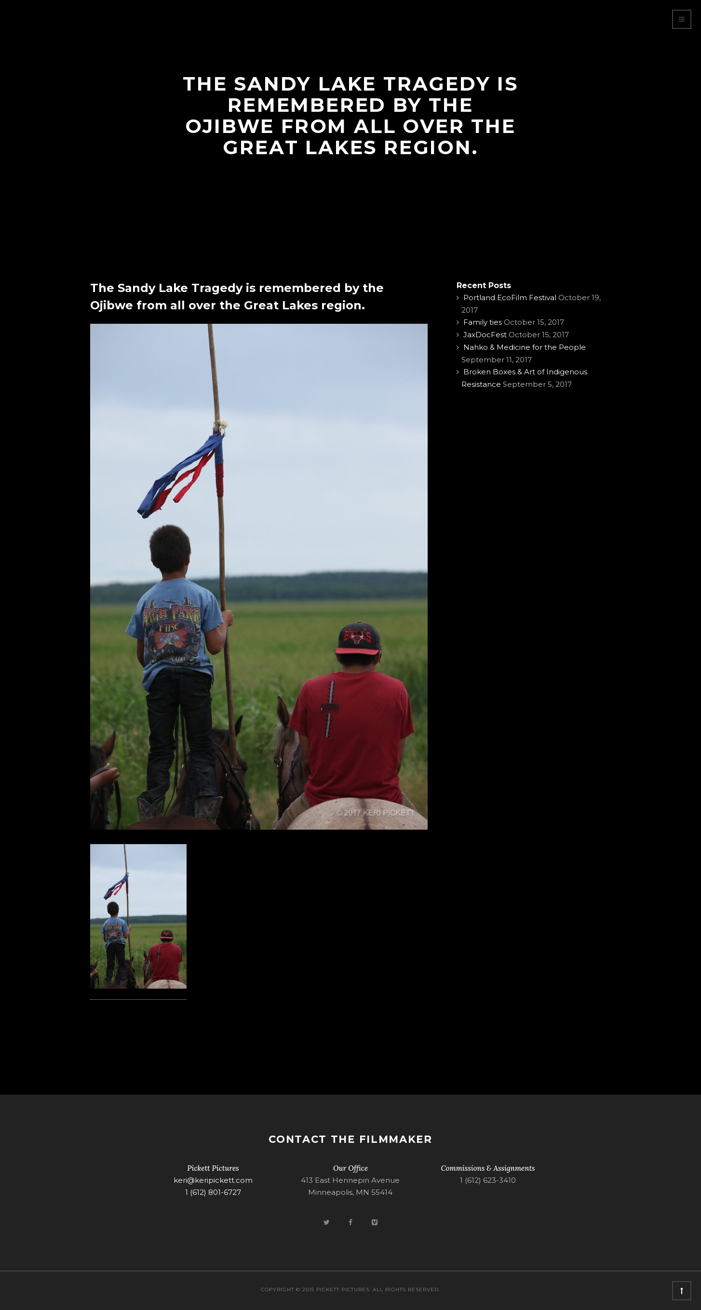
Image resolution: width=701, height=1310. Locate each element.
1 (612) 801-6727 (213, 1192)
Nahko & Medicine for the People (524, 347)
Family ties (482, 322)
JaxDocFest (485, 334)
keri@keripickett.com (213, 1180)
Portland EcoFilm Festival (509, 297)
